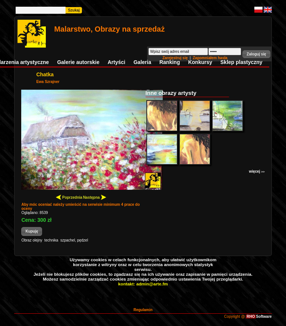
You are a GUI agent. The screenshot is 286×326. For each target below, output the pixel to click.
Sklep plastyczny (241, 62)
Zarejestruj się (175, 58)
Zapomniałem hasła (210, 58)
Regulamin (142, 310)
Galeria (142, 62)
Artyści (116, 62)
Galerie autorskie (78, 62)
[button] (256, 54)
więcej (256, 171)
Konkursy (200, 62)
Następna (94, 197)
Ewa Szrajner (47, 82)
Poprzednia (69, 197)
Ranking (169, 62)
